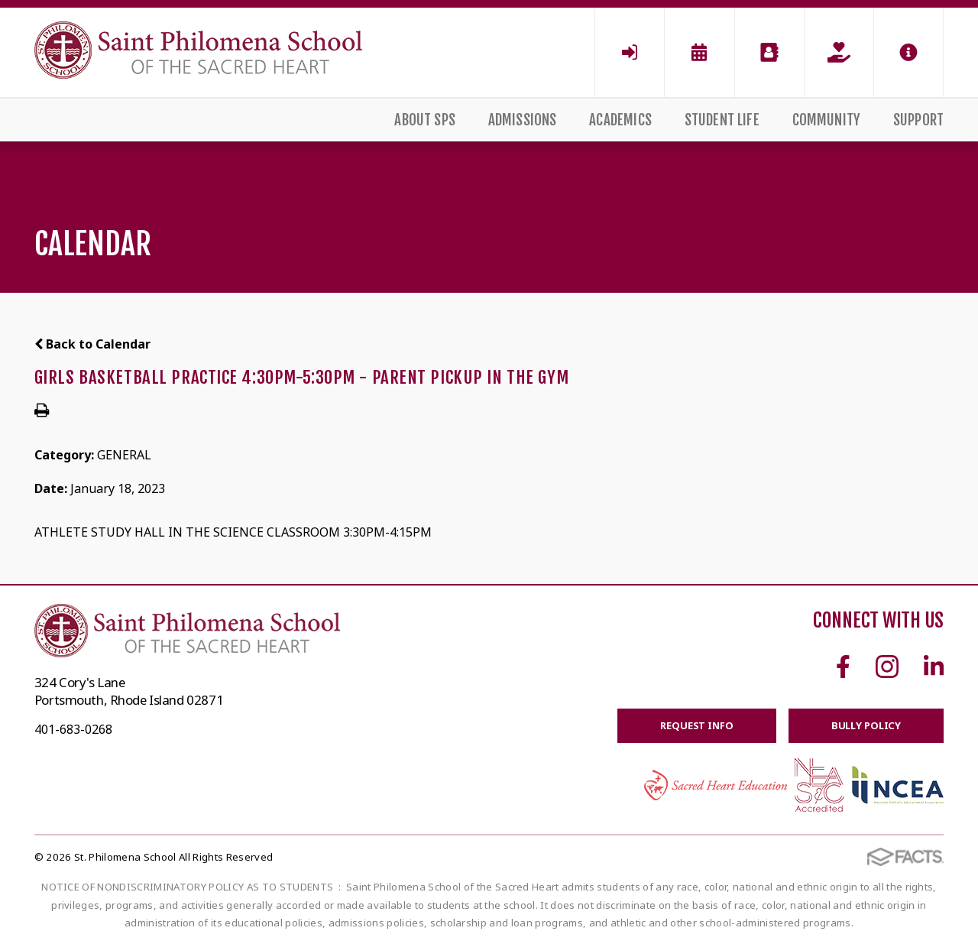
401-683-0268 (73, 729)
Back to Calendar (92, 344)
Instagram (887, 666)
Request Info (696, 725)
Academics (620, 120)
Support (918, 120)
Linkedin (934, 666)
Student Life (722, 120)
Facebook (843, 666)
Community (826, 120)
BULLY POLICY (866, 725)
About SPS (424, 120)
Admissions (522, 120)
